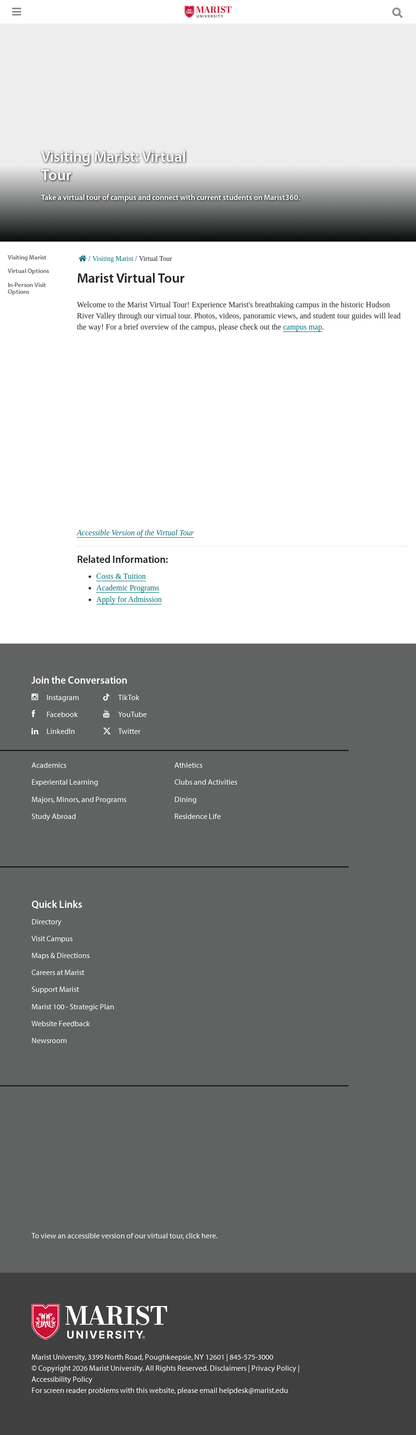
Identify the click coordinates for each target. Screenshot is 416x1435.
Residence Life (197, 816)
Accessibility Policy (61, 1379)
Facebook (62, 714)
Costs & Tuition (121, 576)
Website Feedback (60, 1023)
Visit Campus (52, 938)
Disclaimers (228, 1368)
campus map (302, 327)
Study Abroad (53, 816)
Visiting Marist (27, 257)
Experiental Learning (64, 782)
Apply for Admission (129, 599)
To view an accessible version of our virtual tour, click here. (124, 1235)
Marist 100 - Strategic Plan (72, 1006)
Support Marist (55, 989)
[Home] (83, 258)
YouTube (132, 714)
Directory (46, 921)
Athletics (188, 765)
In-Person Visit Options (27, 288)
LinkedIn (60, 731)
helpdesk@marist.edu (253, 1390)
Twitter (129, 731)
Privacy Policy (273, 1368)
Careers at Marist (57, 972)
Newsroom (49, 1040)
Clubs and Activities (205, 782)
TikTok (128, 697)
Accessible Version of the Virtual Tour (135, 533)
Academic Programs (127, 588)
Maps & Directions (60, 955)
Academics (48, 765)
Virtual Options (28, 270)
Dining (185, 799)
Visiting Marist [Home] (112, 258)
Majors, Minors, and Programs (78, 799)
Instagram (62, 697)
